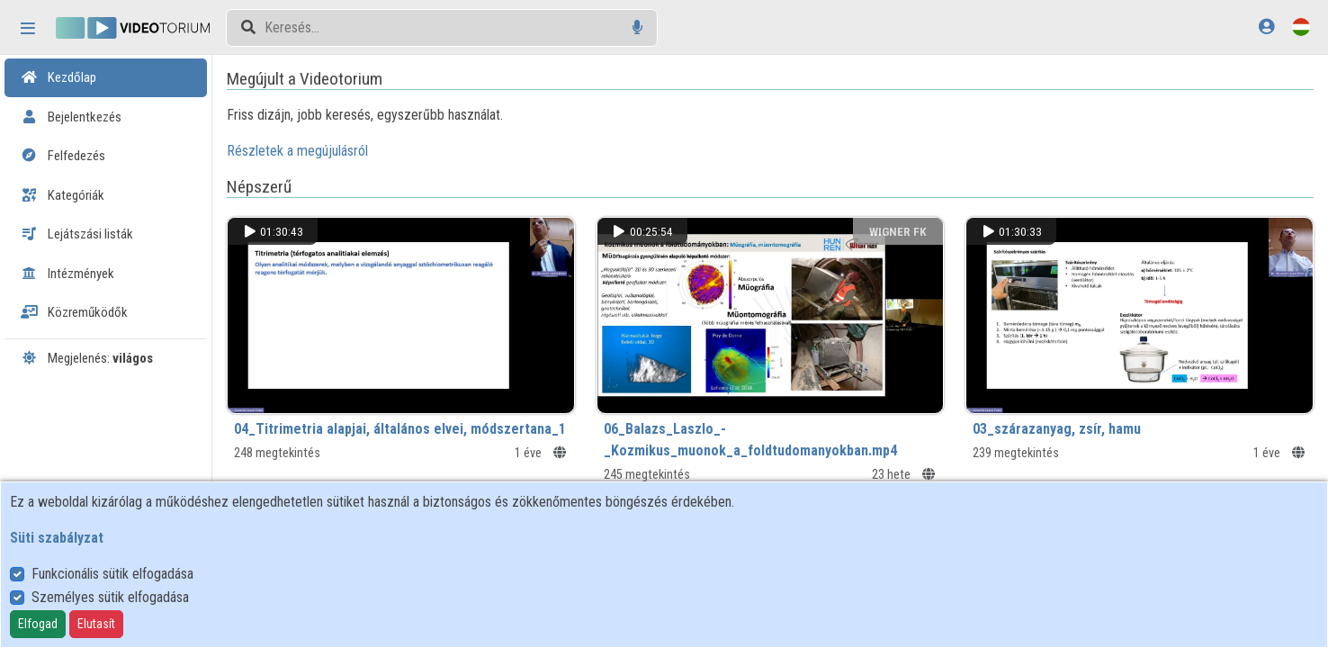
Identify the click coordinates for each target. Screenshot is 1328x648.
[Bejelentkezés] (1266, 26)
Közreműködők (74, 312)
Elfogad (38, 623)
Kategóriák (62, 195)
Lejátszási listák (77, 234)
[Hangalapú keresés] (637, 27)
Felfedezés (63, 156)
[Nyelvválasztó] (1301, 26)
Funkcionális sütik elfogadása (112, 573)
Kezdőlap (58, 77)
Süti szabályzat (56, 537)
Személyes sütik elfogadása (110, 597)
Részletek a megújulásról (297, 150)
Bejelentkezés (71, 117)
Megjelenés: (87, 358)
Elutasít (96, 623)
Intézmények (67, 274)
